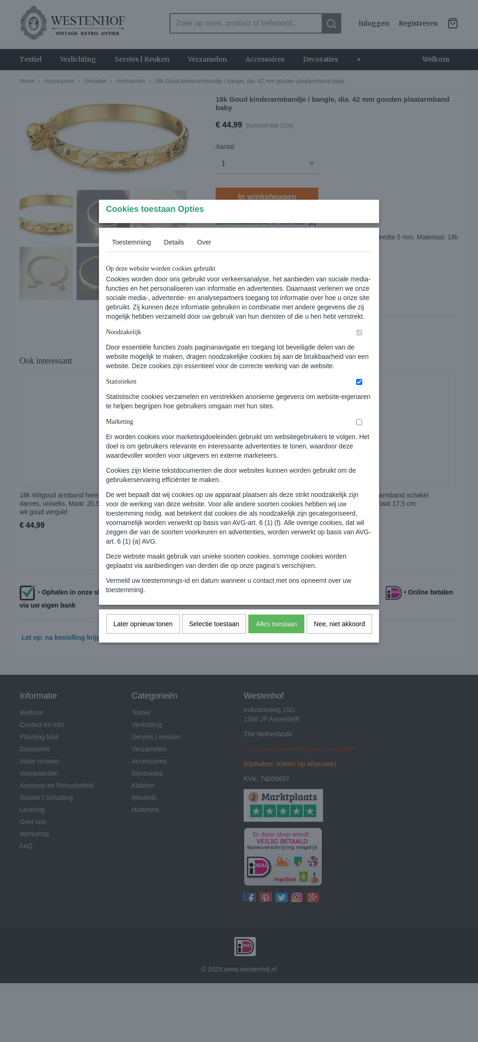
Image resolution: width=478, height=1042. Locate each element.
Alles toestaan (276, 642)
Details (174, 260)
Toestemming (131, 260)
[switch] (359, 351)
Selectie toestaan (214, 642)
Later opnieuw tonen (143, 642)
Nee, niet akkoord (339, 642)
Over (204, 260)
